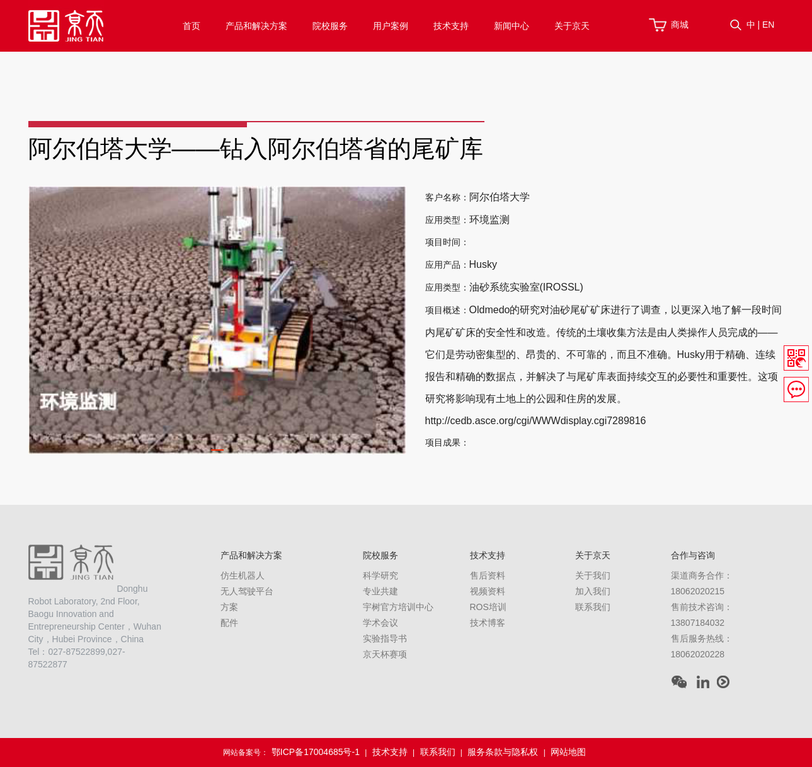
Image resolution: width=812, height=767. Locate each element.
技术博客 (487, 623)
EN (768, 25)
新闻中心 (511, 26)
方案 (229, 607)
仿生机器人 (242, 575)
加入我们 (592, 591)
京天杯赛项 (385, 654)
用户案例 (390, 26)
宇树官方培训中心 (398, 607)
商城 (680, 25)
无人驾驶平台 (246, 591)
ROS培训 (488, 607)
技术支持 (451, 26)
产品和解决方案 (256, 26)
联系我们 (592, 607)
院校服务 (330, 26)
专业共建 (380, 591)
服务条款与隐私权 (502, 752)
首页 (191, 26)
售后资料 (487, 575)
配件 (229, 623)
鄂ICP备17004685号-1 (316, 752)
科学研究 (380, 575)
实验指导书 (385, 638)
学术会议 (380, 623)
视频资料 (487, 591)
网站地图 (568, 752)
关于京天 (572, 26)
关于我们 (592, 575)
